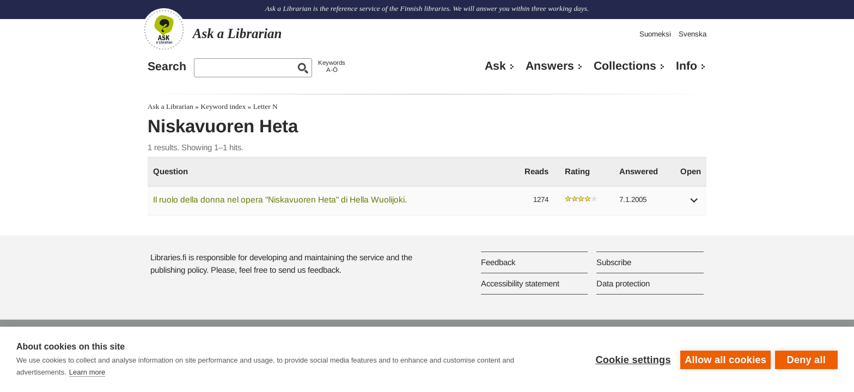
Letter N (265, 106)
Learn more (87, 372)
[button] (694, 204)
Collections (625, 65)
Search (167, 66)
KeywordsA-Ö (331, 66)
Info (686, 65)
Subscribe (613, 262)
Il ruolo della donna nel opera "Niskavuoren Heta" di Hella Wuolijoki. (280, 199)
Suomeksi (655, 34)
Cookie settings (631, 359)
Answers (550, 65)
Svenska (692, 34)
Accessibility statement (520, 283)
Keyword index (223, 106)
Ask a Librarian (170, 106)
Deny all (806, 359)
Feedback (498, 262)
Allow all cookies (724, 359)
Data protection (623, 283)
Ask (495, 65)
